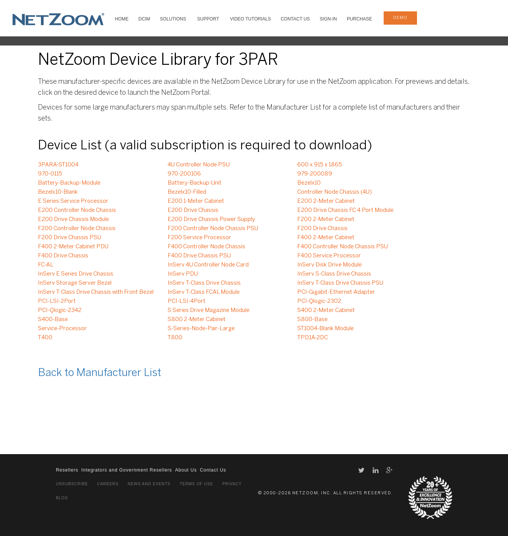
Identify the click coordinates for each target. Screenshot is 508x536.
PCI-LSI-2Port (57, 301)
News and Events (149, 484)
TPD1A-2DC (312, 337)
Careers (107, 484)
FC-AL (45, 265)
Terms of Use (196, 484)
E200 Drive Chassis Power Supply (211, 219)
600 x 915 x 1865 (319, 165)
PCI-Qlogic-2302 (319, 301)
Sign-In (328, 19)
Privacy (232, 484)
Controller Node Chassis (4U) (334, 192)
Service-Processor (62, 328)
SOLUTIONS (173, 19)
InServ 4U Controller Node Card (208, 265)
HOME (122, 19)
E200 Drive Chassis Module (73, 219)
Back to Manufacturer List (99, 373)
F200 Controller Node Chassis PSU (213, 228)
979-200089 (314, 174)
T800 (175, 337)
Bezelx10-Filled (187, 192)
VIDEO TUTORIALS (250, 19)
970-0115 (50, 174)
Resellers (67, 470)
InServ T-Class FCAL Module (204, 292)
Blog (62, 498)
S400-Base (53, 319)
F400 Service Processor (329, 256)
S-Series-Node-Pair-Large (201, 328)
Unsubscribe (72, 484)
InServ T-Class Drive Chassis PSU (340, 283)
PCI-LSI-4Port (186, 301)
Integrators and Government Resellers (126, 470)
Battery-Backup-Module (69, 183)
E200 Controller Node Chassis (77, 210)
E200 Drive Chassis (193, 210)
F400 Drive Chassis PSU (199, 256)
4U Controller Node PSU (199, 165)
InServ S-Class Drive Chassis (334, 274)
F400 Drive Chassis (63, 256)
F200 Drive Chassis (322, 228)
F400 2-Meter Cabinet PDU (73, 246)
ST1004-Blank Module (325, 328)
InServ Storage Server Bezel (74, 283)
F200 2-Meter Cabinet (325, 219)
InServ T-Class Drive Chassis (204, 283)
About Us (186, 470)
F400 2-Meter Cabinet (325, 237)
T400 (45, 337)
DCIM (144, 19)
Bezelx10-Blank (58, 192)
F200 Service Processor (199, 237)
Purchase (359, 19)
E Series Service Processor (73, 201)
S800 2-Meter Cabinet (197, 319)
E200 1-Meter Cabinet (196, 201)
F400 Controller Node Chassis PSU (342, 246)
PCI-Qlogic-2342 (60, 310)
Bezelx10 (309, 183)
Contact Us (295, 19)
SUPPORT (208, 19)
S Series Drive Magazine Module (208, 310)
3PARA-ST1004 (58, 165)
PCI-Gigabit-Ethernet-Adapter (336, 292)
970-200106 (184, 174)
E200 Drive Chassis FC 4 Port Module (345, 210)
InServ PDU (183, 274)
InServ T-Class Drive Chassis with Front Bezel (96, 292)
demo (400, 18)
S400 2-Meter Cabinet (326, 310)
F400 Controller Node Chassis (206, 246)
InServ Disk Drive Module (329, 265)
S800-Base (312, 319)
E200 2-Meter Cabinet (326, 201)
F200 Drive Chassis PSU (69, 237)
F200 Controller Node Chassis (77, 228)
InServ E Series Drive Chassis (75, 274)
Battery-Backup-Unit (194, 183)
